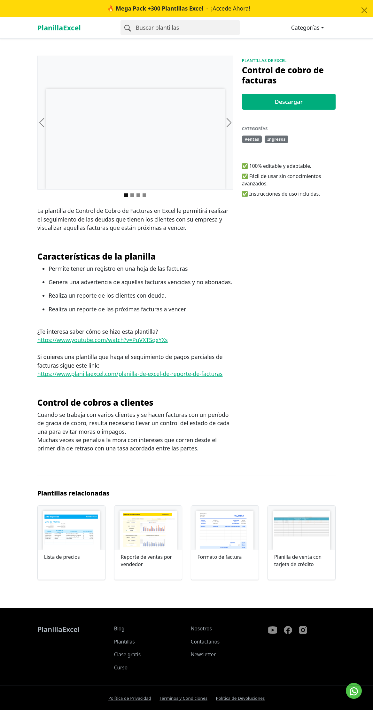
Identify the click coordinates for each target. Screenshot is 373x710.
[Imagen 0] (126, 195)
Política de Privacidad (129, 698)
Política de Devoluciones (240, 698)
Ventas (252, 139)
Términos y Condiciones (183, 698)
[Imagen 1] (132, 195)
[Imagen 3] (144, 195)
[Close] (364, 10)
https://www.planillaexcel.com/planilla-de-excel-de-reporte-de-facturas (130, 374)
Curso (121, 667)
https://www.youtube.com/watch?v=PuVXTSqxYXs (102, 340)
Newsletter (203, 654)
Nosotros (201, 628)
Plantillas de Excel (264, 60)
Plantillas (124, 641)
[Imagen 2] (138, 195)
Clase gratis (127, 654)
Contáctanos (205, 641)
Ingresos (276, 139)
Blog (119, 628)
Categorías (305, 27)
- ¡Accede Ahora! (178, 8)
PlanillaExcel (59, 27)
